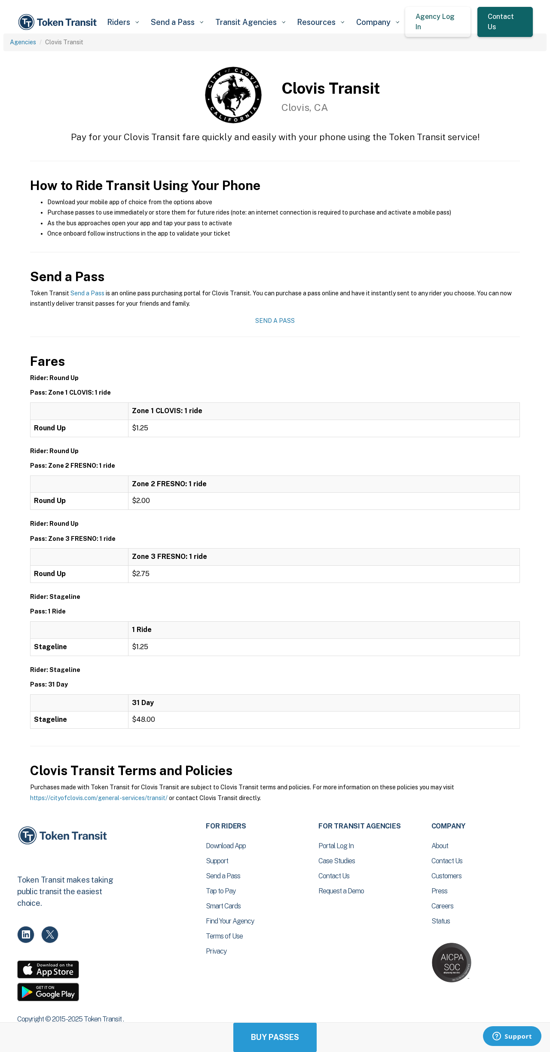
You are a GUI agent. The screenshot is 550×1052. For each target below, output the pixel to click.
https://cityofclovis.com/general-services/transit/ (99, 797)
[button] (123, 22)
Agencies (23, 42)
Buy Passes (275, 1037)
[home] (59, 22)
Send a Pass (87, 293)
